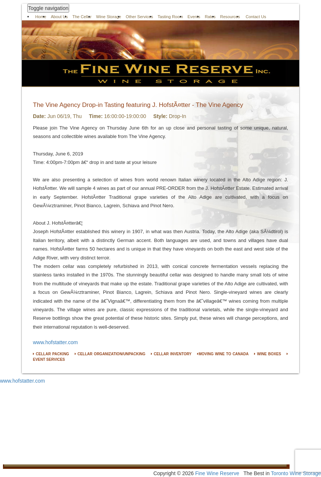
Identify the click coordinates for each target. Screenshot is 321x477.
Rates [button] (210, 16)
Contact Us (255, 16)
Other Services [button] (139, 16)
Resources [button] (230, 16)
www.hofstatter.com (55, 342)
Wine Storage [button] (108, 16)
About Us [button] (59, 16)
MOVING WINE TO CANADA (223, 354)
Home (40, 16)
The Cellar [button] (82, 16)
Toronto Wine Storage (296, 473)
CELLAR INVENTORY (171, 354)
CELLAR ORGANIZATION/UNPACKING (110, 354)
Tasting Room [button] (170, 16)
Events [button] (193, 16)
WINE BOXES (267, 354)
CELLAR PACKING (51, 354)
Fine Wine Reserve (217, 473)
